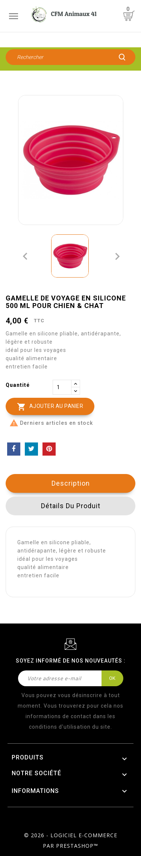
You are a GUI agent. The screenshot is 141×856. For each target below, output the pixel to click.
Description (71, 483)
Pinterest (49, 449)
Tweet (31, 449)
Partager (13, 449)
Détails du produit (70, 506)
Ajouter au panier (50, 406)
